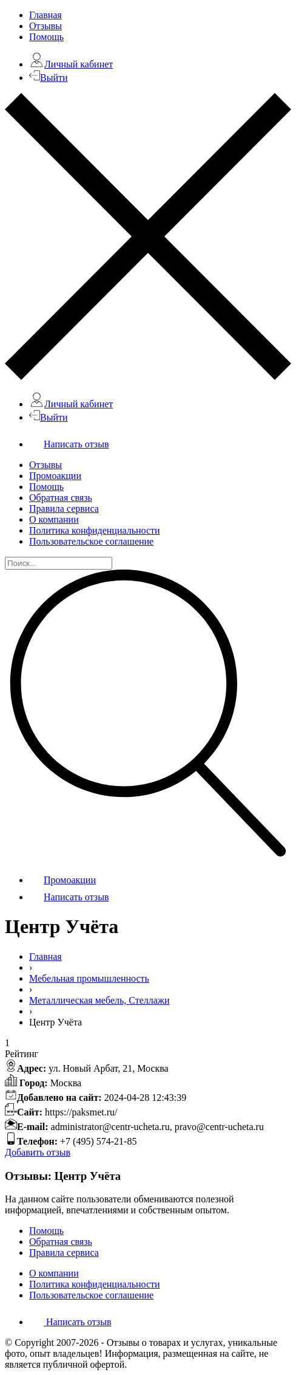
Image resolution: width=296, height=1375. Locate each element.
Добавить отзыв (37, 1152)
